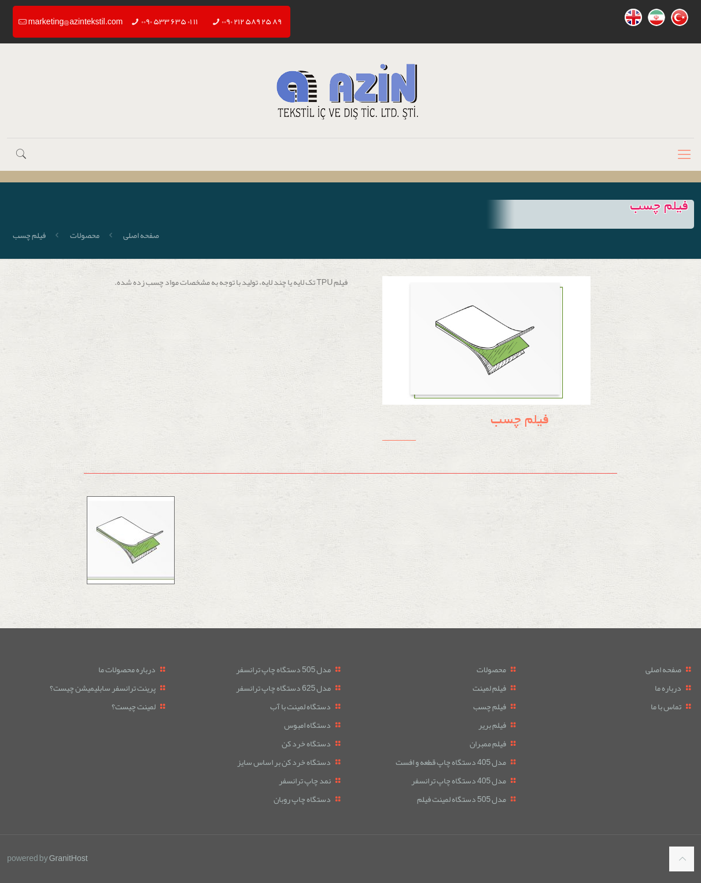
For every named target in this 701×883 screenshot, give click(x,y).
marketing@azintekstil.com (75, 21)
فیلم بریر (492, 725)
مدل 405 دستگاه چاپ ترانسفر (458, 780)
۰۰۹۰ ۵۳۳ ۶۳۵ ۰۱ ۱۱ (169, 21)
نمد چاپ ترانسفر (305, 780)
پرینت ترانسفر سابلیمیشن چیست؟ (103, 688)
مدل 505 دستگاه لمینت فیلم (461, 799)
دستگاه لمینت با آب (300, 706)
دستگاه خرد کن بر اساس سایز (284, 762)
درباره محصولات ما (127, 669)
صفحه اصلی (141, 235)
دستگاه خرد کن (306, 743)
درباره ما (668, 688)
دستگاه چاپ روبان (302, 799)
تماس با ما (666, 706)
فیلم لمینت (489, 688)
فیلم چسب (489, 706)
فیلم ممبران (488, 743)
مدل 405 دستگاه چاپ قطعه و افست (451, 762)
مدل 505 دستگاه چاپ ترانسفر (283, 669)
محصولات (84, 235)
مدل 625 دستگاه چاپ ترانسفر (283, 688)
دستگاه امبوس (307, 725)
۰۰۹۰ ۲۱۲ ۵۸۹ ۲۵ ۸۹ (252, 21)
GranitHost (68, 858)
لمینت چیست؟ (134, 706)
